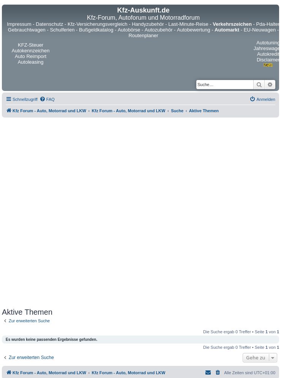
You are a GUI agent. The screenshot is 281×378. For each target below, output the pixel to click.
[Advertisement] (89, 213)
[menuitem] (47, 99)
